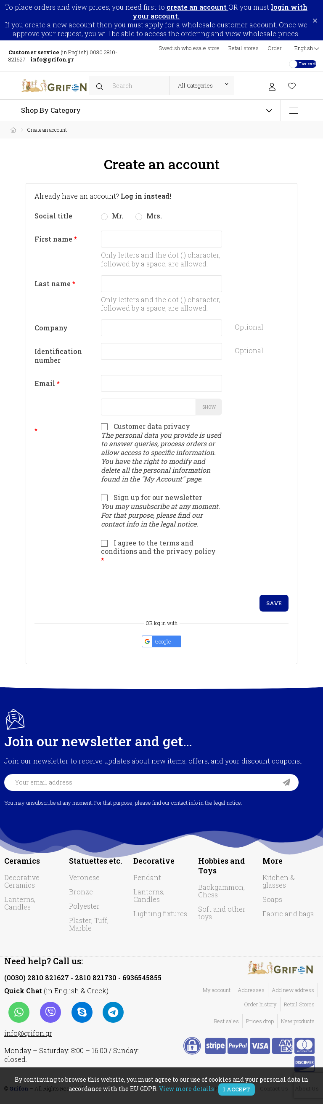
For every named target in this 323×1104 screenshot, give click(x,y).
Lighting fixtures (160, 913)
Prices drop (260, 1021)
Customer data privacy (161, 453)
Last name (53, 283)
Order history (260, 1004)
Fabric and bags (288, 913)
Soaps (272, 899)
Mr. (112, 215)
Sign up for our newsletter (160, 510)
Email (45, 383)
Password (61, 401)
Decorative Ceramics (22, 881)
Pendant (147, 877)
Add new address (293, 990)
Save (274, 603)
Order (274, 48)
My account (216, 990)
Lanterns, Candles (19, 903)
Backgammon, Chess (221, 891)
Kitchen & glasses (278, 881)
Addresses (251, 990)
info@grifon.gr (28, 1033)
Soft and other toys (222, 912)
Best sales (226, 1021)
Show (209, 407)
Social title (53, 215)
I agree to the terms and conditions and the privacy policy (158, 551)
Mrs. (148, 215)
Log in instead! (146, 196)
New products (298, 1021)
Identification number (58, 355)
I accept (236, 1089)
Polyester (84, 906)
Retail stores (243, 48)
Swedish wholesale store (189, 48)
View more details (186, 1089)
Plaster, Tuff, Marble (89, 924)
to (193, 7)
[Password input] (148, 407)
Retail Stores (299, 1004)
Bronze (81, 891)
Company (51, 327)
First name (54, 238)
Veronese (84, 877)
